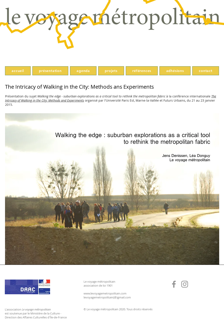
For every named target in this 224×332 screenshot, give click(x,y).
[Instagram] (184, 284)
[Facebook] (173, 284)
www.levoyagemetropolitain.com (105, 293)
